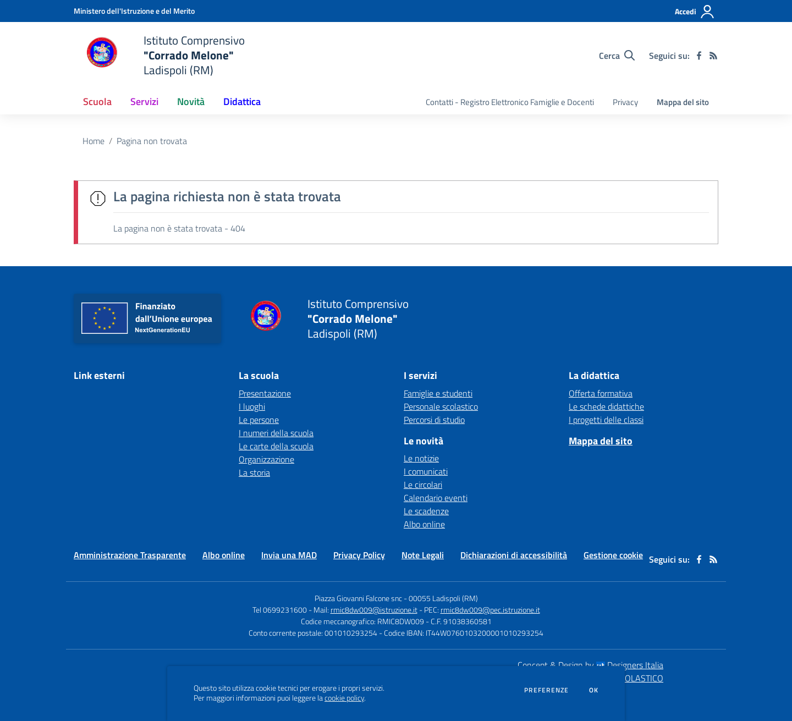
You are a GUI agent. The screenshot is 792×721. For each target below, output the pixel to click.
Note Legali (423, 555)
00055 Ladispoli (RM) (443, 598)
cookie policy (344, 698)
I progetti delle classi (606, 419)
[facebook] (699, 55)
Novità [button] (191, 101)
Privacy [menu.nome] (625, 102)
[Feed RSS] (713, 55)
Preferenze (546, 690)
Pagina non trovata (152, 140)
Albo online (424, 524)
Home (93, 140)
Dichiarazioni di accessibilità (513, 555)
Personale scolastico (441, 406)
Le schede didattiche (606, 406)
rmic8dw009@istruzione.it (374, 609)
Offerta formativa (600, 393)
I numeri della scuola (276, 432)
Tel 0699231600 (279, 609)
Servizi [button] (144, 101)
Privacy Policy (359, 555)
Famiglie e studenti (438, 393)
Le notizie (421, 458)
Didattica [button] (242, 101)
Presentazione (265, 393)
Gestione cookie (613, 555)
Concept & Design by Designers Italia (590, 665)
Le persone (259, 419)
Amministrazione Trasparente (130, 555)
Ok (594, 690)
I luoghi (252, 406)
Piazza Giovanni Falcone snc (358, 598)
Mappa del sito (683, 102)
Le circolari (423, 484)
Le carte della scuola (276, 446)
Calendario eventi (436, 497)
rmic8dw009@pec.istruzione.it (490, 609)
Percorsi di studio (434, 419)
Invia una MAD (289, 555)
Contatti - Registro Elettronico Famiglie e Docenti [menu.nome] (510, 102)
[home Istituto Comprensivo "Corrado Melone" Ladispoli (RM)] (159, 55)
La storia (254, 472)
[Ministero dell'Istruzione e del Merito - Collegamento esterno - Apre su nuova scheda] (134, 10)
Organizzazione (266, 459)
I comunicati (426, 471)
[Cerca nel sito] (617, 55)
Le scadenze (426, 511)
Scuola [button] (97, 101)
